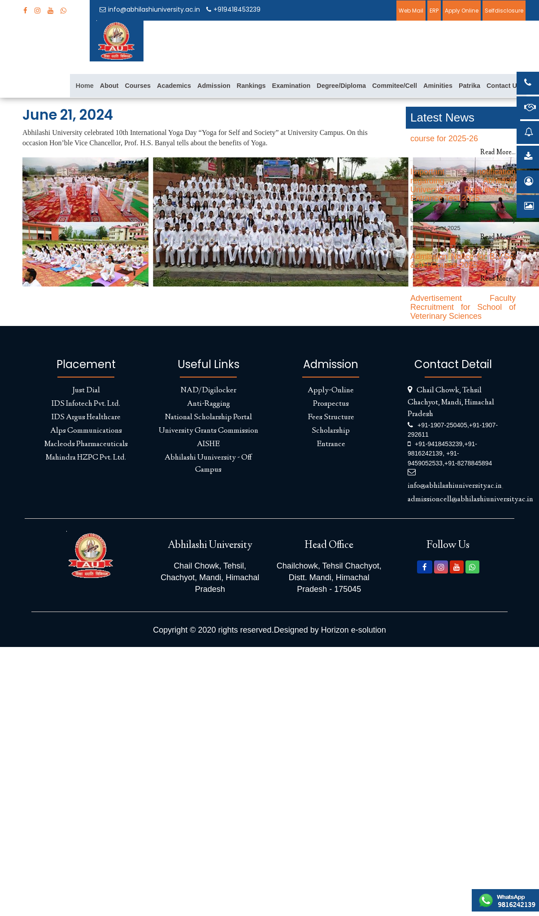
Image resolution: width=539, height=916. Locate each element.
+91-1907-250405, (443, 425)
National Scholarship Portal (208, 417)
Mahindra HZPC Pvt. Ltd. (86, 457)
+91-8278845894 (468, 463)
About (109, 85)
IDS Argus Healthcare (86, 417)
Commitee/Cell (394, 85)
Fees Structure (331, 417)
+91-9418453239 (438, 443)
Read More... (498, 152)
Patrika (469, 85)
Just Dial (86, 390)
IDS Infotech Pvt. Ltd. (86, 404)
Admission (213, 85)
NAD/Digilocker (208, 390)
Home (85, 85)
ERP (434, 10)
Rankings (251, 85)
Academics (174, 85)
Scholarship (331, 430)
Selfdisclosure (504, 10)
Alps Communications (86, 430)
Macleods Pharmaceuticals (86, 444)
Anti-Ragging (208, 404)
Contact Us (504, 85)
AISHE (208, 444)
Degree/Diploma (341, 85)
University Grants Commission (208, 430)
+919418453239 (233, 9)
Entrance (331, 444)
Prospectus (331, 404)
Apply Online (461, 10)
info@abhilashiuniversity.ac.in (150, 9)
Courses (138, 85)
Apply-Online (331, 390)
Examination (291, 85)
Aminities (437, 85)
